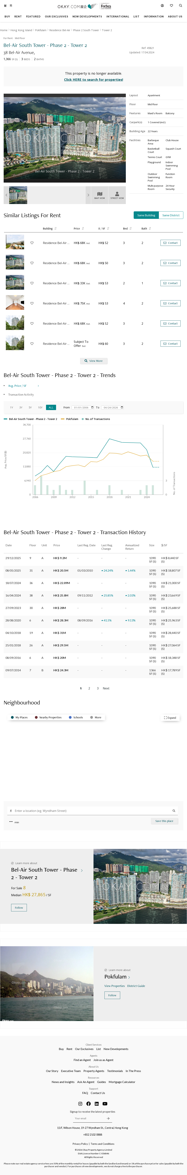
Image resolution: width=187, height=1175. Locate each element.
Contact (170, 243)
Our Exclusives (84, 1049)
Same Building (146, 215)
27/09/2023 (13, 607)
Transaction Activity (21, 394)
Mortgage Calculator (122, 1082)
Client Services (94, 1044)
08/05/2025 (13, 570)
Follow (19, 908)
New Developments (116, 1049)
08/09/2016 (13, 657)
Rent (69, 1049)
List (98, 1049)
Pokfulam (40, 30)
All (51, 407)
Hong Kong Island (21, 30)
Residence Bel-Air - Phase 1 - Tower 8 (56, 263)
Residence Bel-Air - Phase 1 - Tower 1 (56, 283)
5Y (30, 407)
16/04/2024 (13, 595)
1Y (11, 407)
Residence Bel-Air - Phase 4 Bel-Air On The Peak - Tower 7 (56, 344)
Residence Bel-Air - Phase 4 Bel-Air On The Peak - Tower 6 (56, 324)
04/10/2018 (13, 632)
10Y (40, 407)
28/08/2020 (13, 620)
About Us (94, 1066)
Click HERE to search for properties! (93, 79)
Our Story (52, 1071)
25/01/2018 (13, 645)
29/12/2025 (13, 558)
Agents (93, 1055)
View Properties (114, 986)
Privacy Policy (80, 1143)
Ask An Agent (85, 1082)
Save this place (164, 821)
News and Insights (63, 1082)
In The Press (133, 1071)
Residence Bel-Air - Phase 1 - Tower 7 (56, 243)
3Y (20, 407)
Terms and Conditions (102, 1143)
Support (93, 1088)
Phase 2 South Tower (86, 30)
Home (3, 30)
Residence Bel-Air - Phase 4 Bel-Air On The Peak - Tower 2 (56, 303)
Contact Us (98, 1093)
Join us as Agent (103, 1060)
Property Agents (93, 1071)
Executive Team (71, 1071)
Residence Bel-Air (59, 30)
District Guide (136, 986)
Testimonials (115, 1071)
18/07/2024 (13, 583)
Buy (61, 1049)
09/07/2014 (13, 670)
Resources (93, 1077)
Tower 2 (107, 30)
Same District (171, 215)
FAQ (85, 1093)
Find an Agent (82, 1060)
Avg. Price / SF (17, 385)
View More (94, 361)
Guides (101, 1082)
